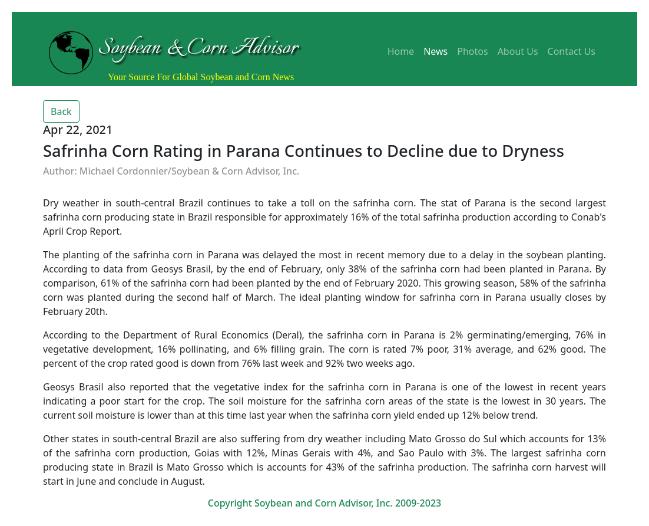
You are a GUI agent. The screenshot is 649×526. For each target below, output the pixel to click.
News (435, 51)
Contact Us (571, 51)
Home (401, 51)
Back (61, 111)
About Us (518, 51)
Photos (472, 51)
